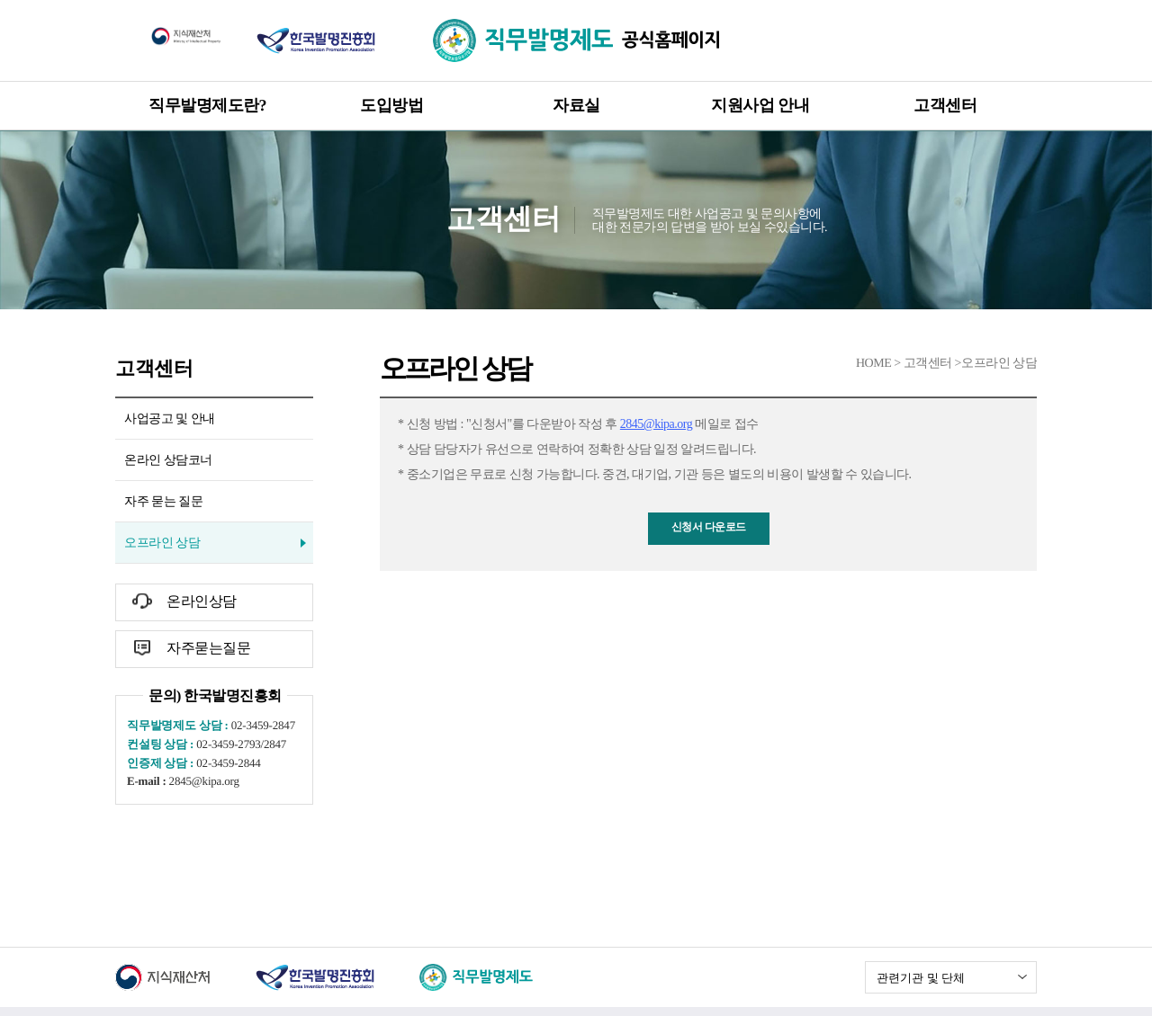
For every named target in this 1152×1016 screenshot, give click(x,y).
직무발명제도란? (207, 105)
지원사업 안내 (760, 105)
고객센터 (945, 105)
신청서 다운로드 (708, 527)
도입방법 (391, 105)
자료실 (576, 105)
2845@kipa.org (656, 424)
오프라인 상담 (162, 542)
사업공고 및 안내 (169, 418)
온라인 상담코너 (168, 460)
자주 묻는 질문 (163, 501)
